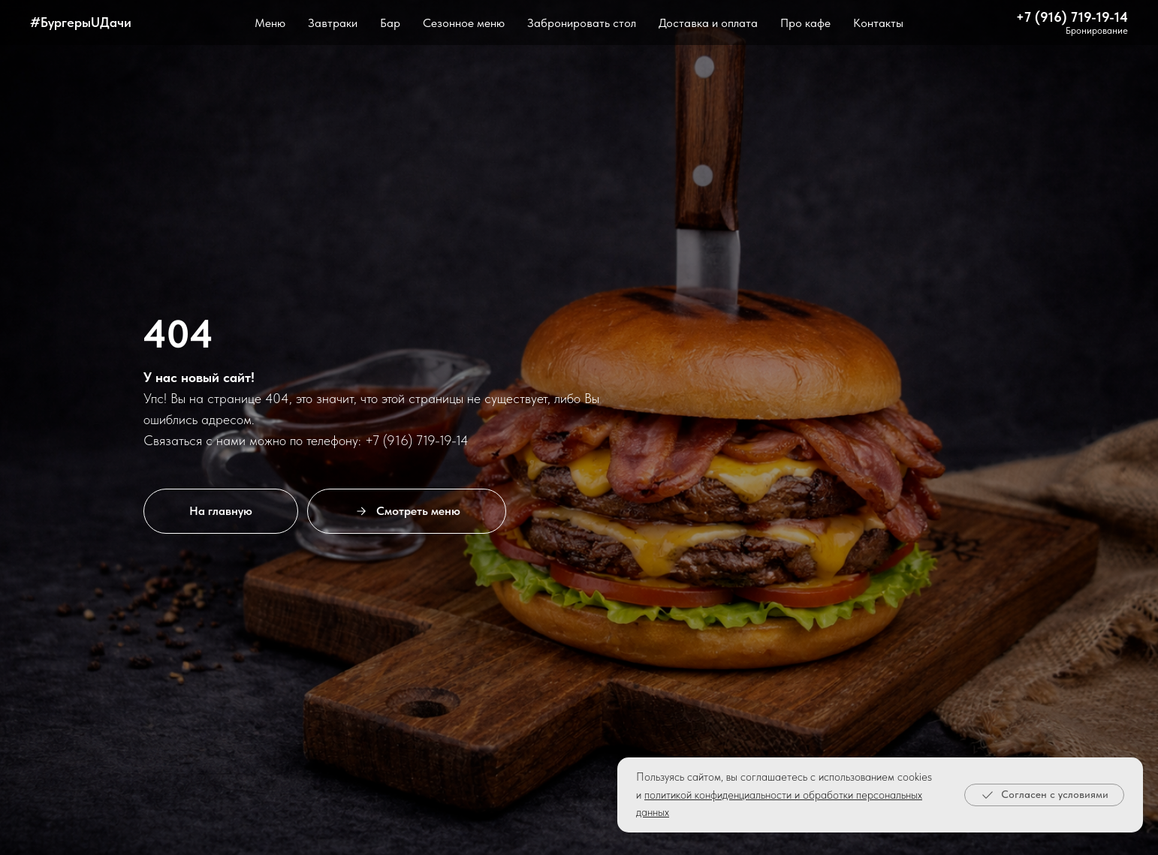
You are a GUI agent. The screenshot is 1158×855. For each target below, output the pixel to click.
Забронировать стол (581, 23)
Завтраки (332, 23)
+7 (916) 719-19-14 (1072, 17)
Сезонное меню (464, 23)
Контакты (878, 23)
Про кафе (805, 23)
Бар (390, 23)
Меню (270, 23)
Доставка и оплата (708, 23)
